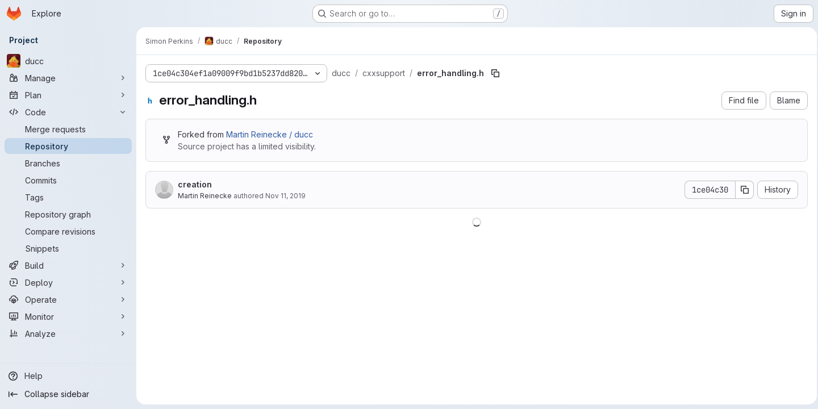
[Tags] (68, 197)
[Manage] (68, 78)
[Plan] (68, 95)
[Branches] (68, 163)
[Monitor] (68, 316)
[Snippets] (68, 248)
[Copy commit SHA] (741, 190)
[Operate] (68, 299)
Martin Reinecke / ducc (269, 134)
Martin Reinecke (205, 195)
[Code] (68, 112)
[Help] (68, 376)
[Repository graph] (68, 214)
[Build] (68, 265)
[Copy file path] (495, 73)
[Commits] (68, 180)
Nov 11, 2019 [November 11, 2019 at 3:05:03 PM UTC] (285, 195)
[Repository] (68, 146)
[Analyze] (68, 333)
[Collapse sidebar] (68, 394)
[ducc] (68, 61)
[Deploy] (68, 282)
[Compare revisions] (68, 231)
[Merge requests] (68, 129)
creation (195, 184)
